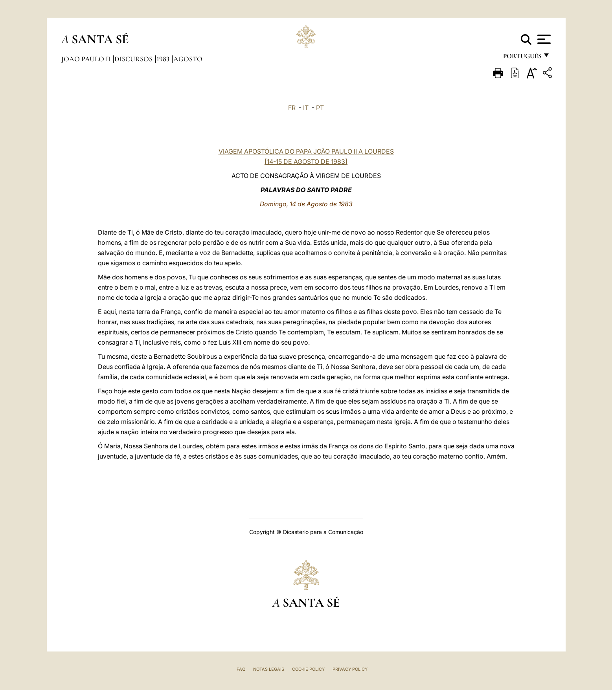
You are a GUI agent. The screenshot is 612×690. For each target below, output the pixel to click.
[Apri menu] (543, 39)
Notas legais (268, 669)
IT (306, 108)
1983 (163, 59)
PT (320, 108)
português (522, 58)
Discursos (134, 59)
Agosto (187, 59)
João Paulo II (86, 59)
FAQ (241, 669)
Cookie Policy (308, 669)
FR (292, 108)
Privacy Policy (350, 669)
